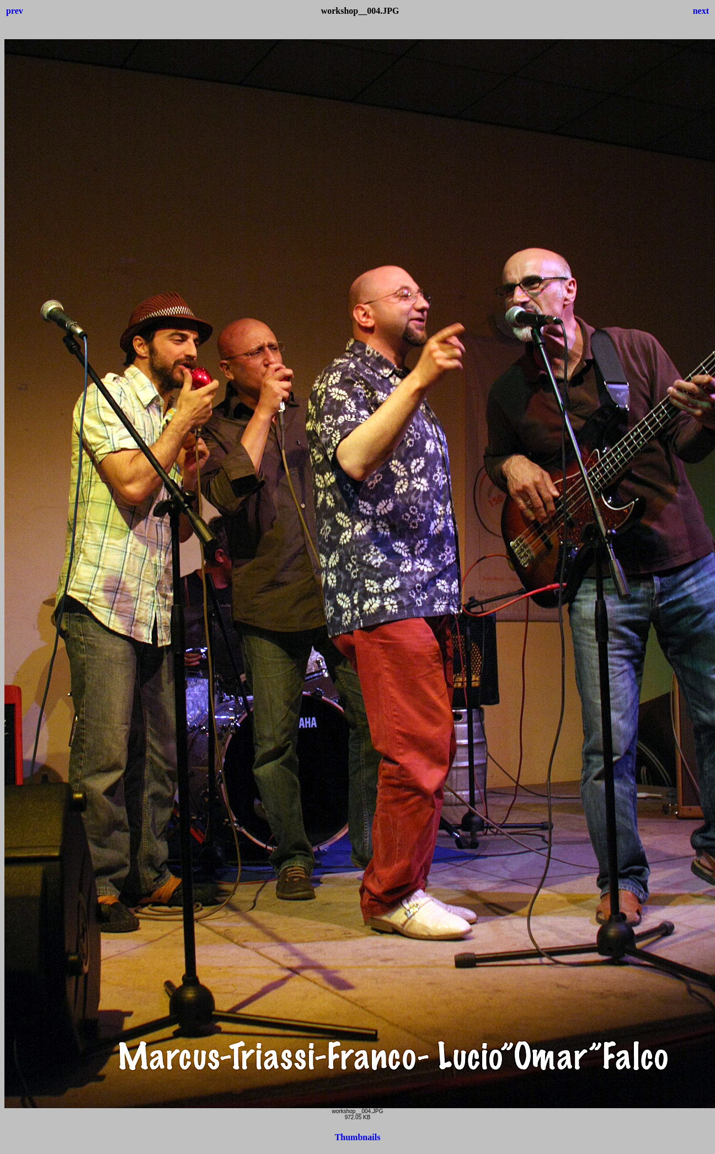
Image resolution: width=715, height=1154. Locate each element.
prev (14, 10)
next (701, 10)
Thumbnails (358, 1137)
